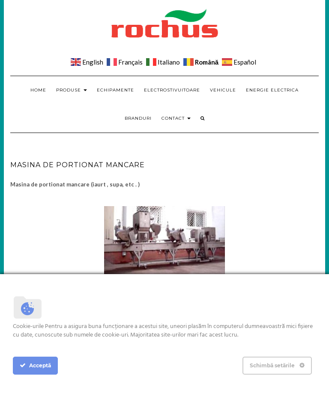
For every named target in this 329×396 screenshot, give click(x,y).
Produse (71, 90)
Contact (176, 118)
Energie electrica (272, 90)
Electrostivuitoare (172, 90)
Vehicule (223, 90)
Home (38, 90)
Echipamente (115, 90)
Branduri (138, 118)
